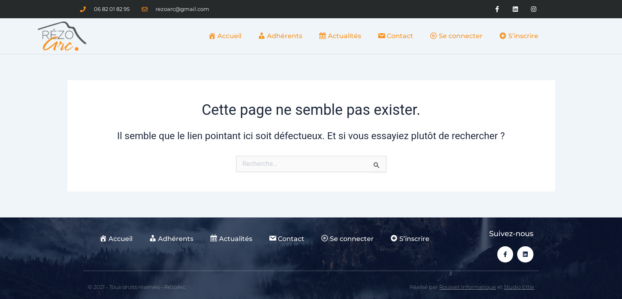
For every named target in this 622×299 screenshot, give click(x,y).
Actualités (340, 36)
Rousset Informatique (467, 287)
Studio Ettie (519, 287)
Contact (395, 36)
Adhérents (280, 36)
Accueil (224, 36)
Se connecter (456, 36)
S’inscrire (518, 36)
